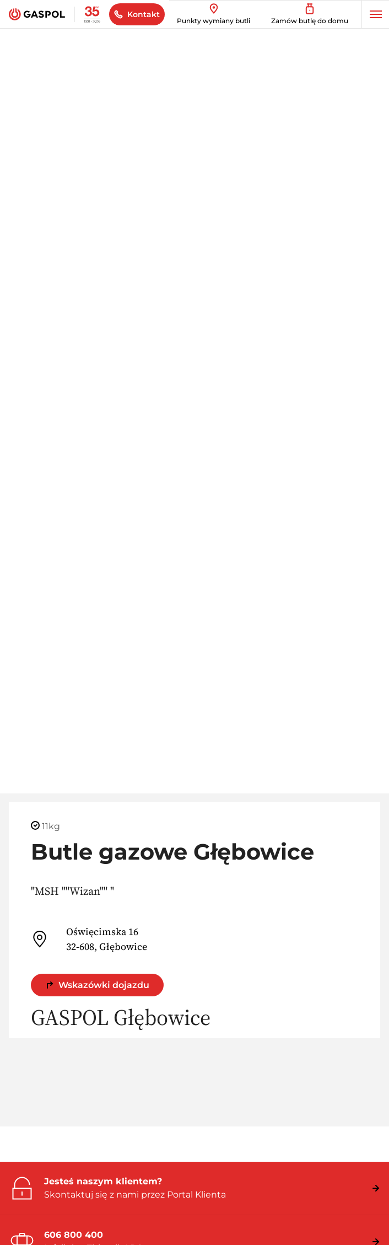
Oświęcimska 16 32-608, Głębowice (89, 939)
